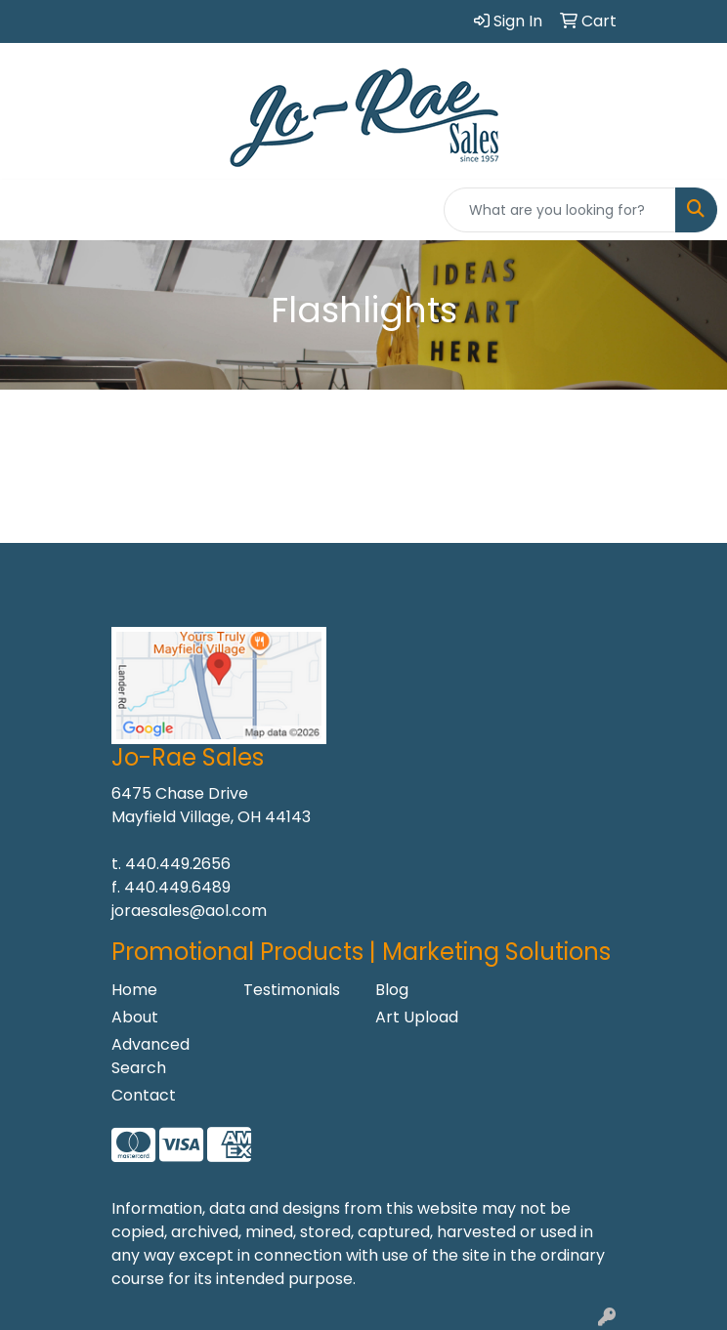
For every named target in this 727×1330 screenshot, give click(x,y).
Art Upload (416, 1017)
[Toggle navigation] (30, 210)
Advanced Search (150, 1056)
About (134, 1017)
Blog (391, 989)
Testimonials (291, 989)
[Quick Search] (560, 209)
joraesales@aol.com (189, 910)
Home (134, 989)
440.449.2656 (178, 863)
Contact (143, 1095)
